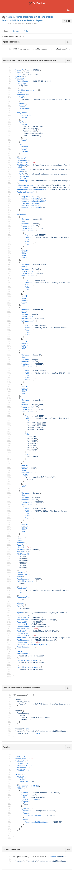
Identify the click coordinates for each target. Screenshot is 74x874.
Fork (67, 21)
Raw (68, 42)
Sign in (69, 10)
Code (6, 31)
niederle (10, 16)
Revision (16, 31)
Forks (26, 31)
